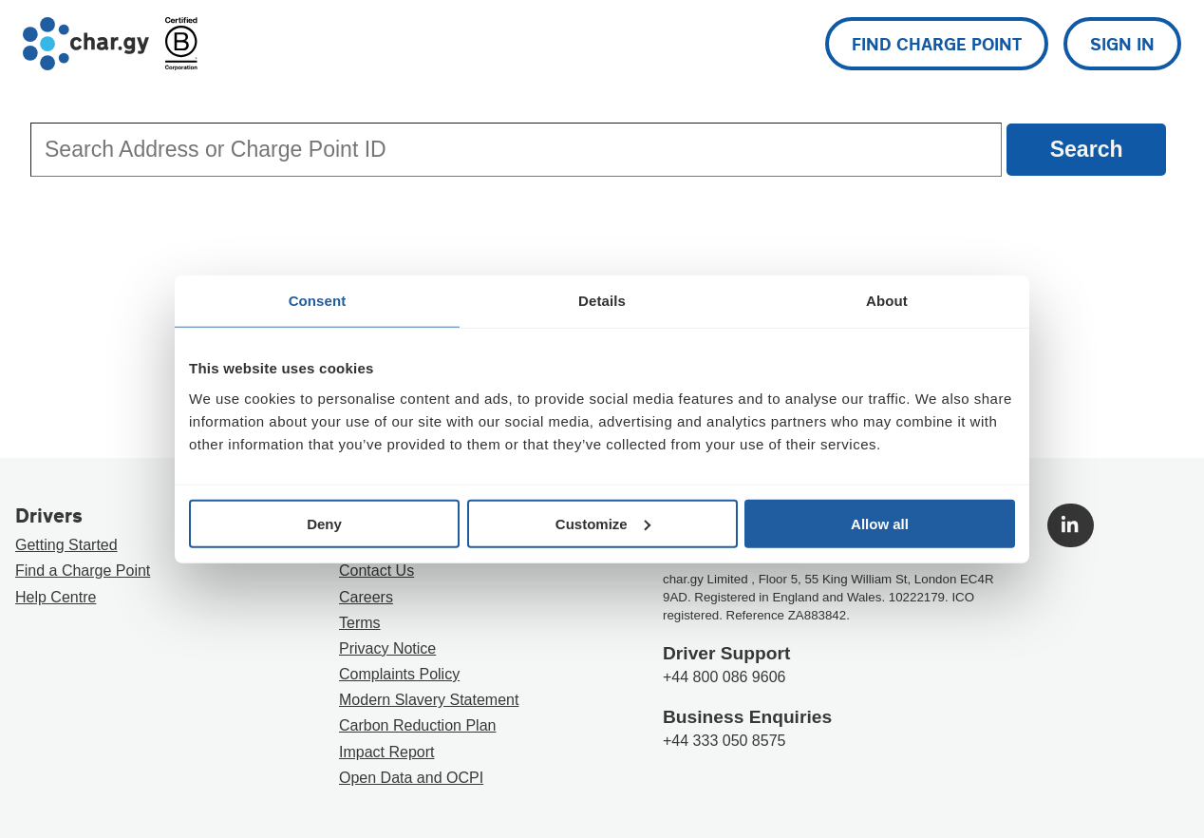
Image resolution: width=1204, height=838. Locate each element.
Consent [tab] (318, 301)
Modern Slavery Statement (428, 700)
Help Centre (55, 597)
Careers (366, 597)
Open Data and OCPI (411, 778)
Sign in (1122, 43)
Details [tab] (602, 301)
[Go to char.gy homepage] (86, 43)
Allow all (880, 523)
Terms (360, 623)
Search (1086, 149)
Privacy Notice (387, 648)
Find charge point (937, 43)
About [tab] (887, 301)
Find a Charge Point (82, 570)
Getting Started (66, 545)
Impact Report (386, 752)
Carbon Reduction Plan (417, 725)
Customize (602, 523)
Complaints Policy (399, 674)
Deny (324, 523)
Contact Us (376, 570)
